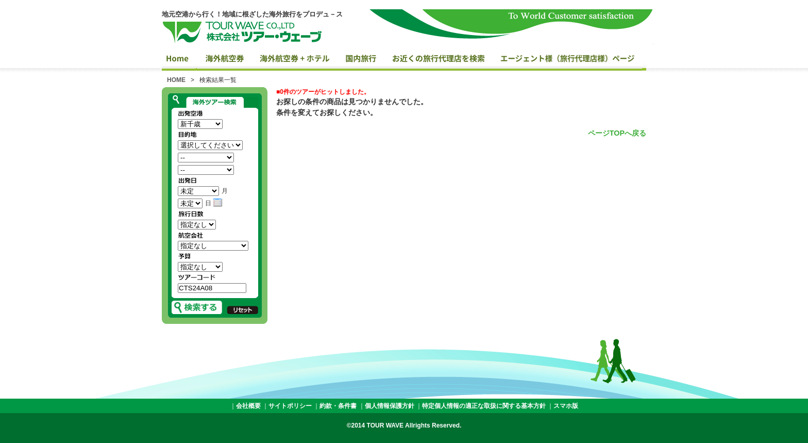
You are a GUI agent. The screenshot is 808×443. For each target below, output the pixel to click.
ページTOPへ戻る (617, 133)
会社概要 (248, 405)
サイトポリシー (290, 405)
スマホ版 (565, 405)
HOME (176, 80)
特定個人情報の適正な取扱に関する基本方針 (484, 405)
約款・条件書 (338, 405)
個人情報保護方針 (389, 405)
